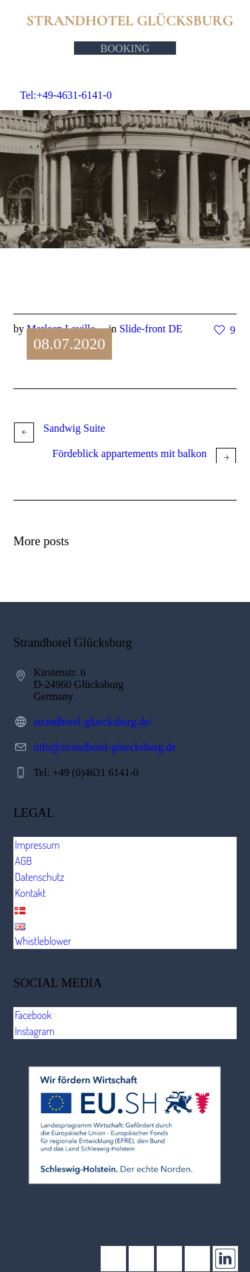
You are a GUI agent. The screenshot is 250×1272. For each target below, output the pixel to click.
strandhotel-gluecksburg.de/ (92, 721)
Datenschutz (39, 877)
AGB (23, 861)
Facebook (33, 1015)
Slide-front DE (151, 328)
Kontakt (30, 893)
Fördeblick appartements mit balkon (130, 453)
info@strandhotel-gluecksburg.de (104, 747)
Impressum (37, 845)
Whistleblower (43, 941)
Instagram (35, 1031)
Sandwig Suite (74, 428)
